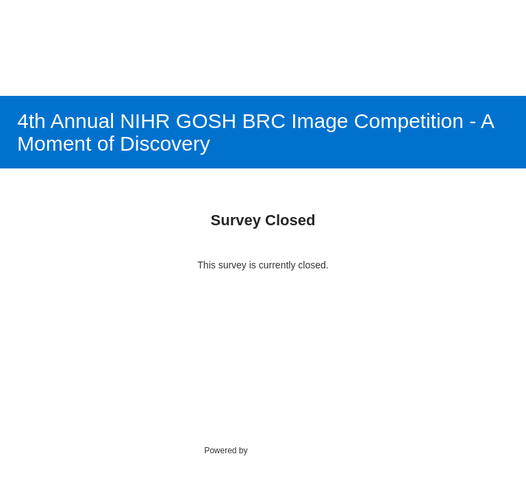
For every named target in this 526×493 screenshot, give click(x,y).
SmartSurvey (287, 450)
